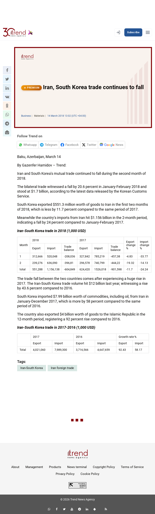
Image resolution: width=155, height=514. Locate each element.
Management (34, 467)
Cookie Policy (90, 474)
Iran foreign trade (62, 368)
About (15, 467)
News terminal (77, 467)
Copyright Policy (104, 467)
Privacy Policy (65, 474)
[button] (7, 70)
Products (55, 467)
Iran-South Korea (31, 368)
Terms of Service (132, 467)
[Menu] (147, 32)
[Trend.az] (18, 32)
